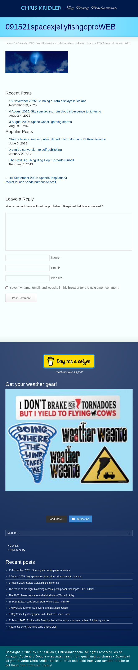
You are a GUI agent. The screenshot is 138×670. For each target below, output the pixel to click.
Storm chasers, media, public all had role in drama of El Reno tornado (57, 139)
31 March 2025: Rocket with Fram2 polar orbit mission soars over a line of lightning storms (59, 620)
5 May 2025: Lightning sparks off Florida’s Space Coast (39, 614)
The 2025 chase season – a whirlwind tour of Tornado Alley (41, 595)
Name (56, 257)
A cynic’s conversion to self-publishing (35, 149)
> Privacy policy (16, 550)
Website (56, 278)
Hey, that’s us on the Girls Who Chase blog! (33, 626)
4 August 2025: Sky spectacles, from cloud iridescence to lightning (55, 111)
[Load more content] (56, 519)
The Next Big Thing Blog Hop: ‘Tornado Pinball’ (41, 160)
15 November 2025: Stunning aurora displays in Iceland (47, 101)
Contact (14, 545)
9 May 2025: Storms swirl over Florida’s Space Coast (38, 607)
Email (55, 267)
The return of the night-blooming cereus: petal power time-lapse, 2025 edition (51, 589)
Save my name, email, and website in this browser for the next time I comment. (64, 287)
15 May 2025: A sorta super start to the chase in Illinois (39, 601)
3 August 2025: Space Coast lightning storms (40, 122)
